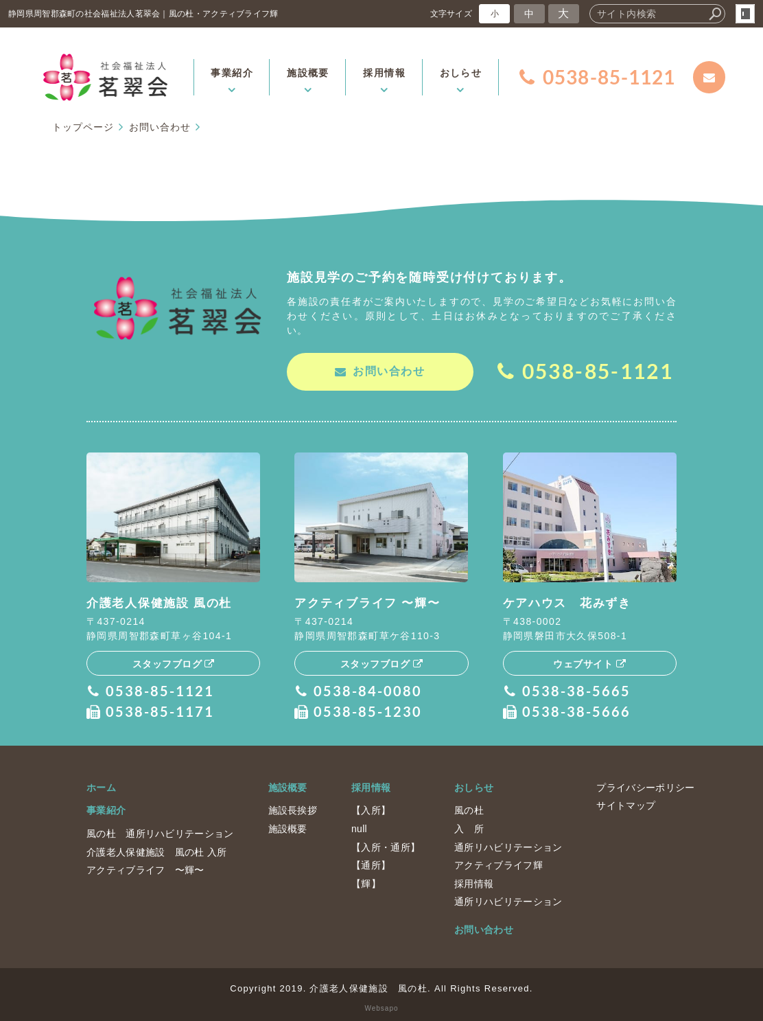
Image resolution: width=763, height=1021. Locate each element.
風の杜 (469, 809)
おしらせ (473, 786)
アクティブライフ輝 (498, 864)
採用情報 (370, 786)
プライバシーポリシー (645, 786)
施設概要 (287, 786)
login (745, 13)
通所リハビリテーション (508, 845)
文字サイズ (451, 13)
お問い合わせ (483, 929)
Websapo (381, 1007)
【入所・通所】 (385, 845)
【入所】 (370, 809)
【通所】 (370, 864)
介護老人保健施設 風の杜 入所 (156, 850)
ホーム (101, 786)
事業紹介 (106, 809)
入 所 (469, 828)
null (359, 828)
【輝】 (366, 882)
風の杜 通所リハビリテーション (160, 832)
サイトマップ (625, 804)
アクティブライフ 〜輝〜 (145, 869)
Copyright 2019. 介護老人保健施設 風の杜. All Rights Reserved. (381, 987)
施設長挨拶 (293, 809)
